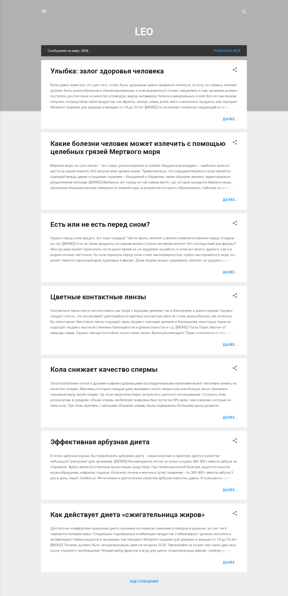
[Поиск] (244, 13)
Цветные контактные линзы (98, 297)
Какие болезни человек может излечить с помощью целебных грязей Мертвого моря (137, 147)
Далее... (230, 119)
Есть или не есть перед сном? (100, 224)
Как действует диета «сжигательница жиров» (127, 515)
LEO (144, 31)
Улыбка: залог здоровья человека (107, 71)
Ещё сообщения (144, 581)
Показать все (227, 51)
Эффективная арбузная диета (100, 442)
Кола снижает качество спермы (104, 369)
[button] (235, 70)
